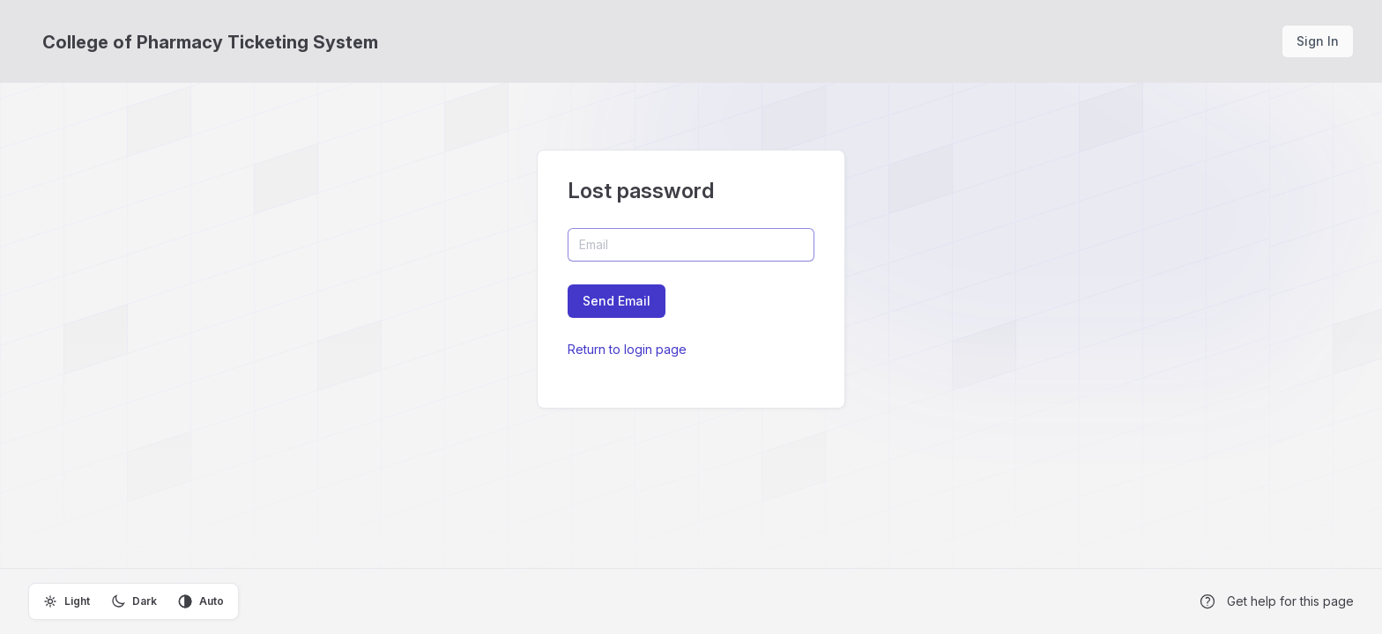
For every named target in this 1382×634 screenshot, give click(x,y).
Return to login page (627, 349)
